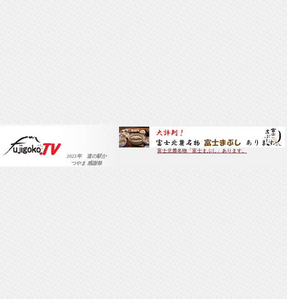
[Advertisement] (143, 62)
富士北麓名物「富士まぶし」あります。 (202, 148)
